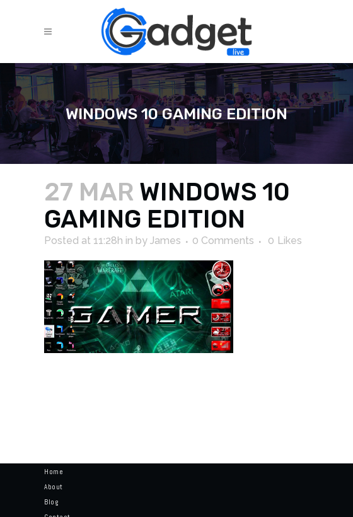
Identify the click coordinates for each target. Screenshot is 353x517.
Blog (51, 501)
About (53, 486)
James (165, 241)
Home (53, 471)
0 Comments (223, 241)
